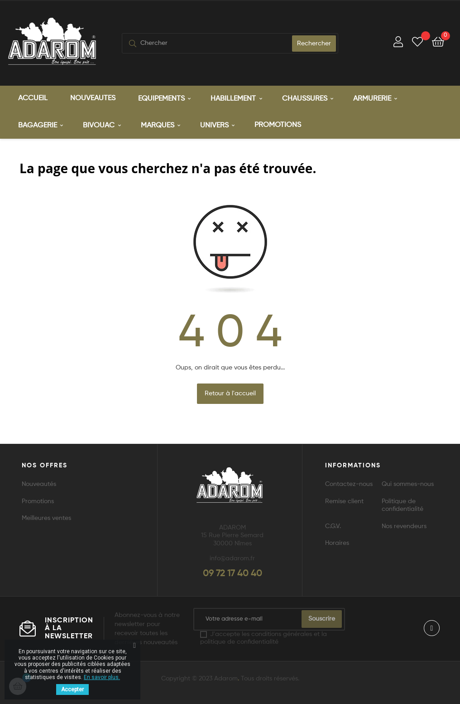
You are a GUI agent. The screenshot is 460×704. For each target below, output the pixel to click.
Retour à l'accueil (230, 393)
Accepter (72, 689)
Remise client (344, 501)
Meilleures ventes (46, 518)
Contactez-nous (349, 484)
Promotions (38, 501)
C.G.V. (333, 526)
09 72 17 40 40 (232, 573)
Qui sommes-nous (408, 484)
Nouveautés (39, 484)
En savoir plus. (102, 677)
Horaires (337, 543)
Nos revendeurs (404, 526)
